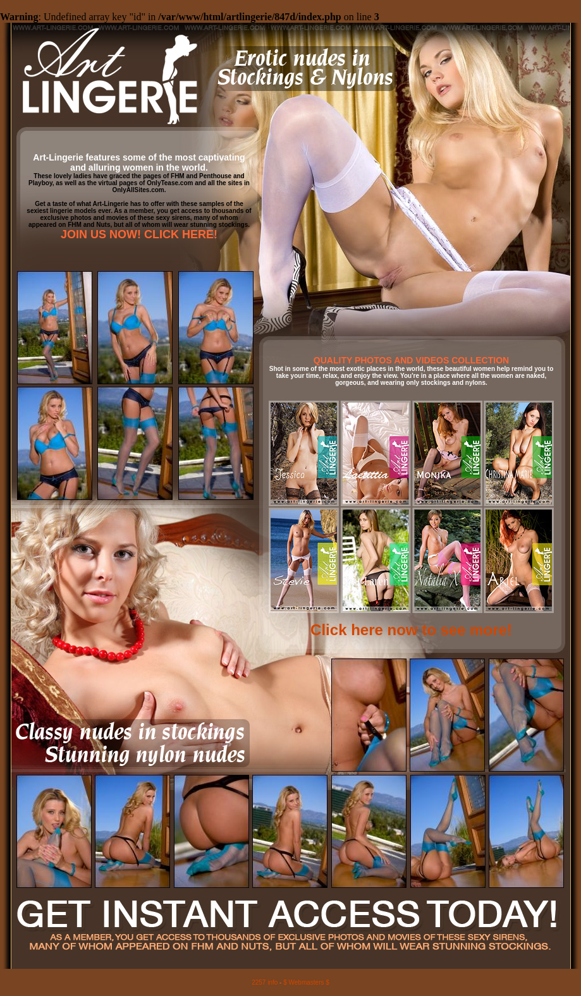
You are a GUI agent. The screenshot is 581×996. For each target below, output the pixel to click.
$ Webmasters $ (306, 982)
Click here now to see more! (411, 629)
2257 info (265, 982)
